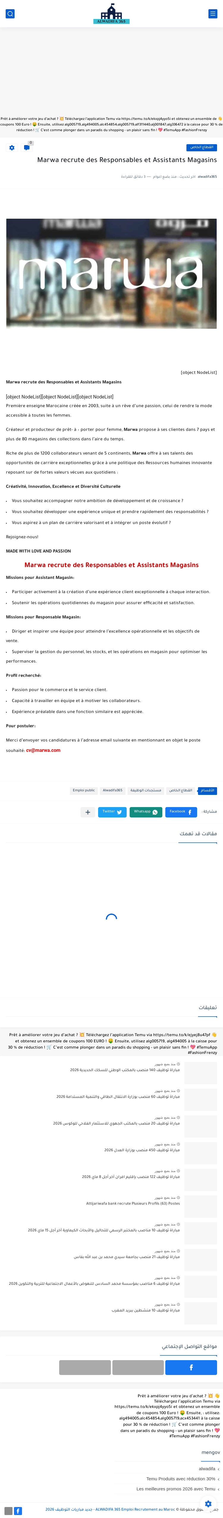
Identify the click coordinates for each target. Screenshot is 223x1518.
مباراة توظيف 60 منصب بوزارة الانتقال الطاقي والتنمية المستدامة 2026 (118, 1097)
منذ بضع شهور (165, 1064)
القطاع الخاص (201, 148)
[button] (181, 812)
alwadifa (207, 1468)
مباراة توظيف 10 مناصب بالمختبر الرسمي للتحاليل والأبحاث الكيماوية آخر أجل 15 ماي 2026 (104, 1231)
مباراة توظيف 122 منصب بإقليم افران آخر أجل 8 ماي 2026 (131, 1177)
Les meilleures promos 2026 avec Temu (175, 1488)
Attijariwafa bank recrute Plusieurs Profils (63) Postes (133, 1204)
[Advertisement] (111, 74)
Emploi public (84, 791)
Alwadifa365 (113, 791)
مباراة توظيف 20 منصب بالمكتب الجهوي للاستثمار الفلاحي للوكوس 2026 (116, 1124)
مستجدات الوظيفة (146, 791)
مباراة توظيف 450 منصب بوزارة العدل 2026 (142, 1151)
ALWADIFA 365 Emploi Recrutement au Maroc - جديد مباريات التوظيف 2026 (110, 1510)
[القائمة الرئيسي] (212, 13)
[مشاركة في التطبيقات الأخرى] (88, 812)
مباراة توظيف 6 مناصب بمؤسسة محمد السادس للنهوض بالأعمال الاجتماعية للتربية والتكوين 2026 (94, 1284)
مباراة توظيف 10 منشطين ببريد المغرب (146, 1311)
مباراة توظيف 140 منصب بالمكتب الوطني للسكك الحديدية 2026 (125, 1070)
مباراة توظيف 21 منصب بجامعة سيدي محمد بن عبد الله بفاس (127, 1257)
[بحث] (10, 13)
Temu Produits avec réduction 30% (180, 1478)
